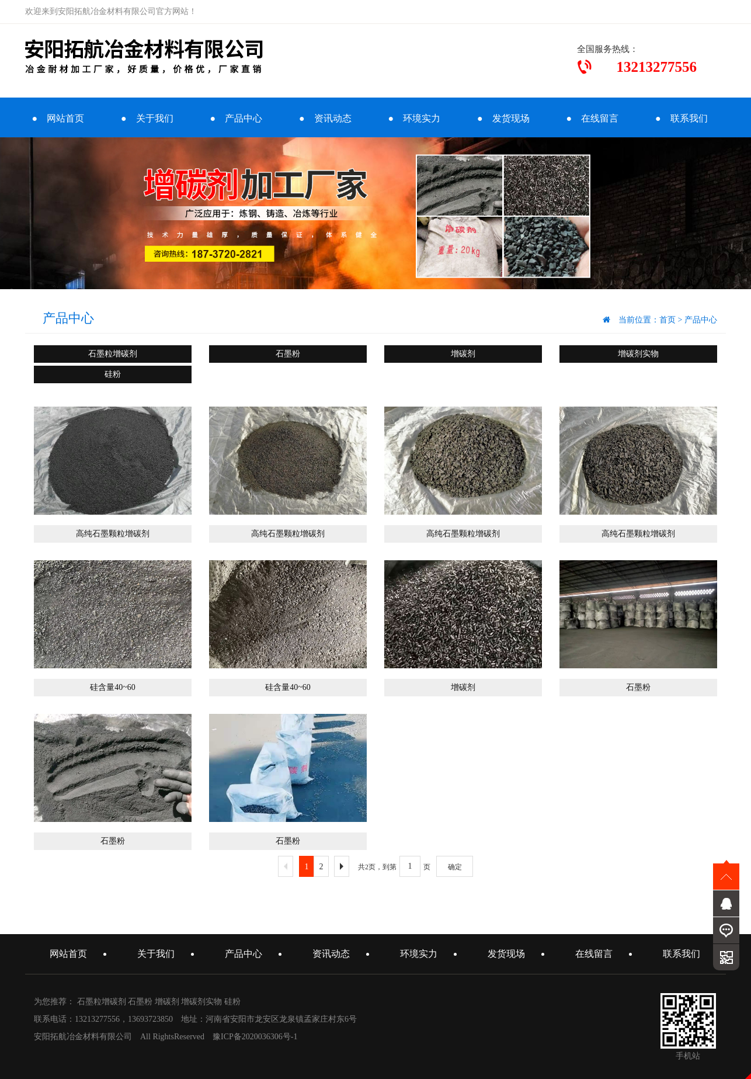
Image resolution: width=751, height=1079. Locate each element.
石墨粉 (288, 353)
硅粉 (113, 374)
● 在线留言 (592, 118)
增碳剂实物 (638, 353)
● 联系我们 (681, 118)
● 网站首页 (58, 118)
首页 (667, 319)
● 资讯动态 (325, 118)
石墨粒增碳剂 (112, 353)
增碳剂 (463, 353)
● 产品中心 (236, 118)
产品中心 (700, 319)
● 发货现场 (503, 118)
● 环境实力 (414, 118)
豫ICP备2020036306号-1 (255, 1036)
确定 (455, 867)
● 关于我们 (147, 118)
